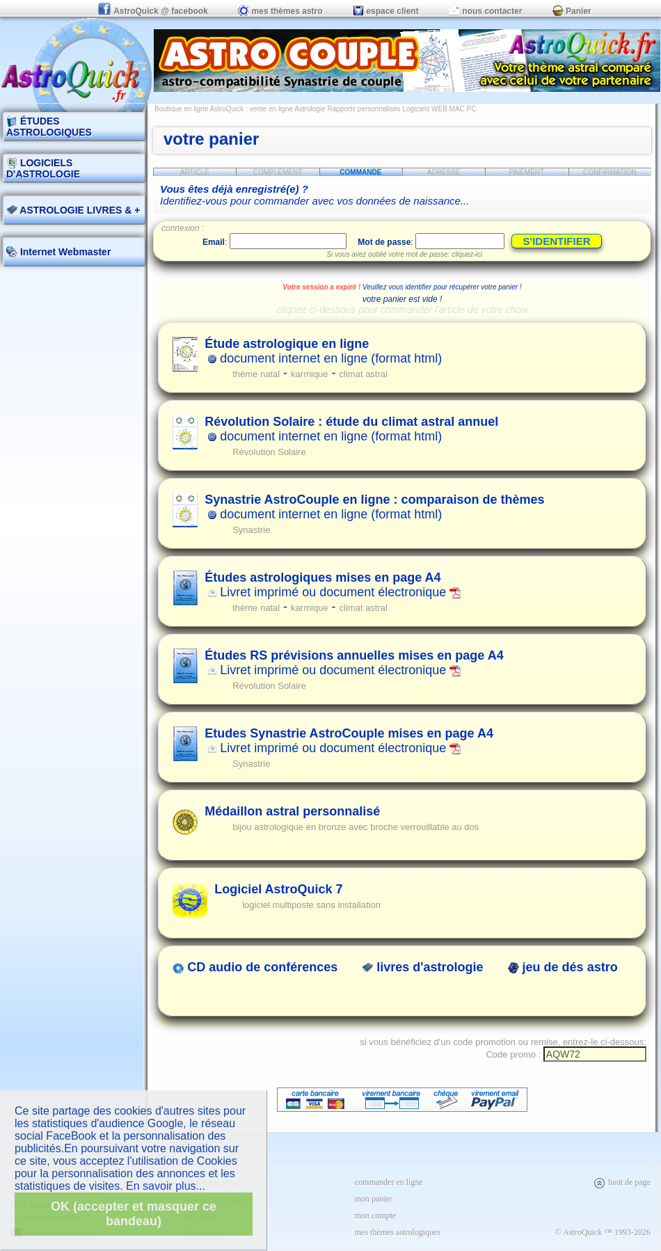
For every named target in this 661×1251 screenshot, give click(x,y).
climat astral (364, 374)
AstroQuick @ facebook (153, 11)
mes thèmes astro (280, 11)
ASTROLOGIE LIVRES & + (73, 210)
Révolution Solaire (269, 452)
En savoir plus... (165, 1186)
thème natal (256, 374)
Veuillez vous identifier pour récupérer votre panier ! (442, 287)
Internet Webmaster (64, 251)
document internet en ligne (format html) (323, 351)
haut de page (622, 1182)
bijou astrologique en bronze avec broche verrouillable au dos (355, 827)
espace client (386, 11)
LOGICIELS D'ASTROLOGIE (43, 168)
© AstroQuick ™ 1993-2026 (603, 1232)
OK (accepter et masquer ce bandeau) (133, 1214)
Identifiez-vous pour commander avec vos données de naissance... (314, 195)
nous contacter (485, 11)
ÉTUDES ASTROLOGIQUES (49, 126)
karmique (309, 374)
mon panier (373, 1199)
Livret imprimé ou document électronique (333, 585)
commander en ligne (389, 1182)
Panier (571, 11)
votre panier (211, 138)
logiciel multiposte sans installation (311, 905)
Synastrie (251, 530)
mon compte (376, 1215)
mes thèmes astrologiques (397, 1232)
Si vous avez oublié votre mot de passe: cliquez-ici (404, 254)
